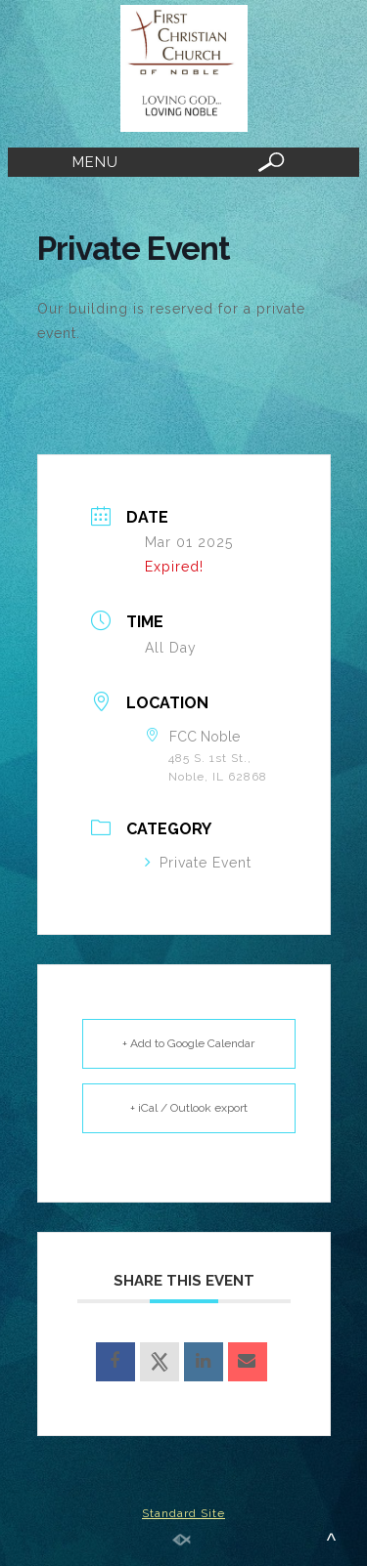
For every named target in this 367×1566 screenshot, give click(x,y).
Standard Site (183, 1513)
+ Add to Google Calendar (188, 1043)
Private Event (198, 862)
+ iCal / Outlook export (189, 1108)
